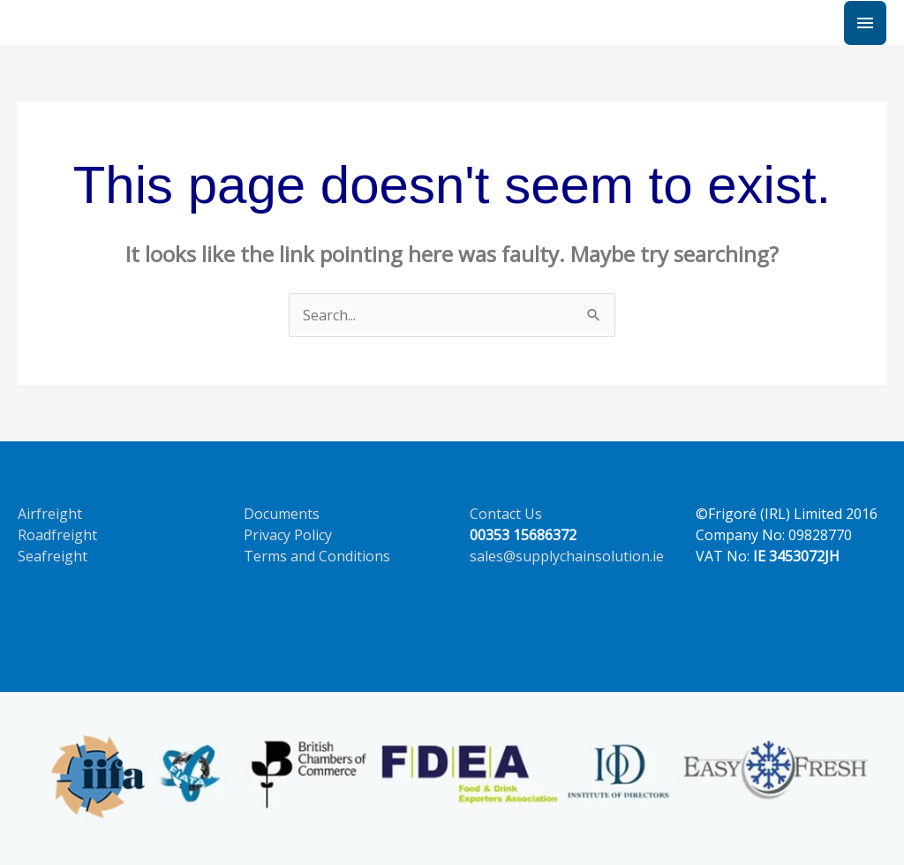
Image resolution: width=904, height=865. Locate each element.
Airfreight (50, 513)
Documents (282, 513)
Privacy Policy (288, 535)
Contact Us (506, 513)
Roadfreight (57, 535)
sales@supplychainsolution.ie (567, 556)
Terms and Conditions (317, 556)
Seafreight (52, 556)
